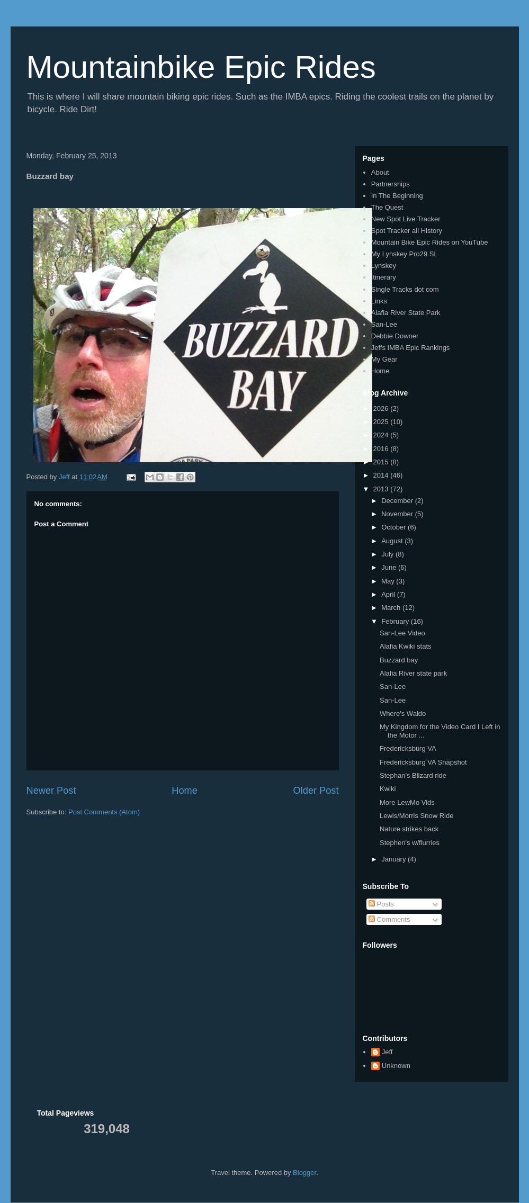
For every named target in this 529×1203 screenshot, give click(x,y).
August (393, 541)
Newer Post (51, 790)
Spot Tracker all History (406, 231)
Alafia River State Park (406, 313)
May (388, 581)
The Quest (387, 207)
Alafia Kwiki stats (406, 646)
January (394, 859)
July (388, 554)
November (398, 514)
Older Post (316, 790)
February (396, 621)
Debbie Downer (395, 336)
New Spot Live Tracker (406, 219)
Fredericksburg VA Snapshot (423, 762)
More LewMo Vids (407, 802)
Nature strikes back (409, 829)
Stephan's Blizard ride (413, 775)
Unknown (396, 1066)
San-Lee (384, 324)
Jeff (387, 1052)
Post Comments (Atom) (104, 812)
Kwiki (388, 789)
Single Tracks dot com (405, 289)
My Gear (384, 359)
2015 (382, 462)
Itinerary (383, 277)
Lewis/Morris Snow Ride (416, 816)
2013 (382, 489)
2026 (382, 408)
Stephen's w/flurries (410, 843)
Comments (389, 919)
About (380, 172)
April (389, 594)
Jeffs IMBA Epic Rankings (410, 348)
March (391, 608)
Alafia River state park (413, 673)
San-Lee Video (402, 633)
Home (185, 790)
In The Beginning (397, 196)
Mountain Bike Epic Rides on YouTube (429, 242)
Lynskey (383, 266)
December (398, 501)
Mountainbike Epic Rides (201, 67)
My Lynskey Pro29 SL (404, 254)
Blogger (304, 1173)
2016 (382, 449)
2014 (382, 475)
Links (379, 301)
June (389, 567)
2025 (382, 422)
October (394, 527)
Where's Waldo (403, 713)
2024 (382, 435)
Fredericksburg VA (408, 748)
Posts (381, 904)
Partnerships (390, 184)
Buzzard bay (399, 660)
